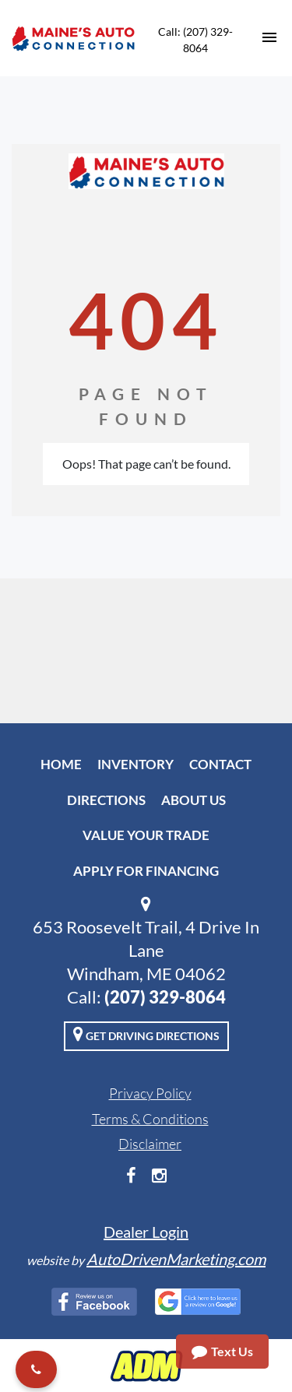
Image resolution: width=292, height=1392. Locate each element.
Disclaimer (149, 1143)
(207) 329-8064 (165, 996)
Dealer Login (146, 1231)
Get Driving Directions (146, 1033)
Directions (106, 800)
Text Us (222, 1351)
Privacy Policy (150, 1093)
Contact (220, 764)
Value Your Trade (146, 835)
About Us (193, 800)
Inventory (135, 764)
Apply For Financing (146, 871)
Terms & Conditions (150, 1118)
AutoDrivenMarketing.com (176, 1259)
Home (61, 764)
